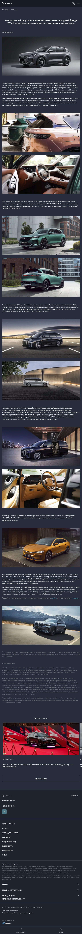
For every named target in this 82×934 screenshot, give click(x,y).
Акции (61, 930)
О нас (4, 855)
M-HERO (5, 828)
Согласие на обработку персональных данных (18, 913)
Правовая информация (10, 911)
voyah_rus (75, 598)
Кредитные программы (12, 890)
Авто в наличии (8, 824)
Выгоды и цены (8, 896)
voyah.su (54, 598)
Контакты (6, 837)
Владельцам (7, 850)
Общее (5, 884)
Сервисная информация (12, 899)
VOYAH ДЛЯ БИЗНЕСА (10, 833)
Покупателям (7, 846)
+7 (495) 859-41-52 (8, 806)
